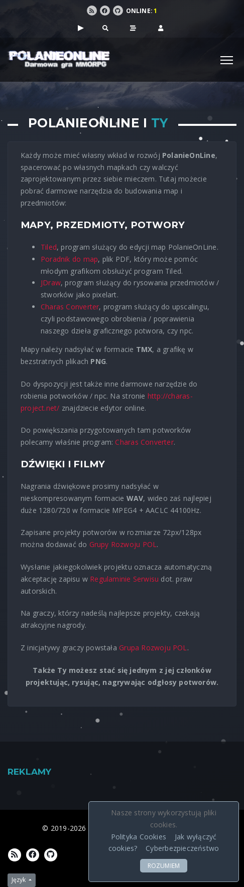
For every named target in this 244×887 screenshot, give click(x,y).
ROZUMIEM (164, 865)
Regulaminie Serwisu (124, 579)
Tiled (49, 247)
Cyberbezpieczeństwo (182, 848)
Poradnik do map (69, 259)
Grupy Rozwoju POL (123, 544)
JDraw (51, 282)
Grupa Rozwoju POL (153, 647)
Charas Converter (70, 306)
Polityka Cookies (138, 836)
